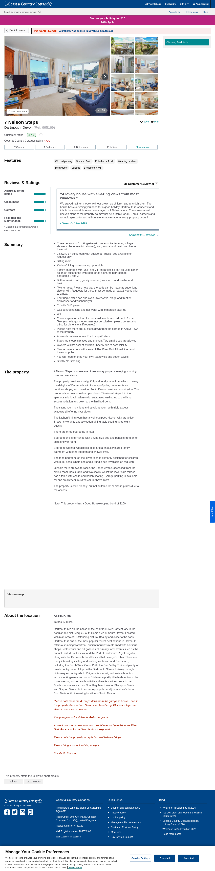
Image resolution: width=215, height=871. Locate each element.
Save (146, 121)
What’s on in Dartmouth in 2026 (179, 829)
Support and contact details (125, 807)
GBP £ (184, 4)
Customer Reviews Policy (124, 827)
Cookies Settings (141, 858)
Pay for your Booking (122, 837)
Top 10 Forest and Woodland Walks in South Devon (182, 814)
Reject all (165, 858)
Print (156, 121)
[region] (107, 858)
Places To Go (174, 12)
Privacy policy (118, 812)
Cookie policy (118, 817)
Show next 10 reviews (142, 235)
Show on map (143, 147)
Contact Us (170, 4)
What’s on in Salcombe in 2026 (179, 807)
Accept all (188, 858)
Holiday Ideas (191, 12)
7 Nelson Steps (21, 122)
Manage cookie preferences (126, 822)
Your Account (200, 4)
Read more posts (171, 834)
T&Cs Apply (107, 22)
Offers (205, 12)
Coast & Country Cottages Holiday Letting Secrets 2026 (180, 822)
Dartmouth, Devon (29, 127)
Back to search (18, 30)
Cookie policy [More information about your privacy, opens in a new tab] (75, 867)
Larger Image (17, 111)
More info (116, 832)
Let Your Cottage (153, 4)
